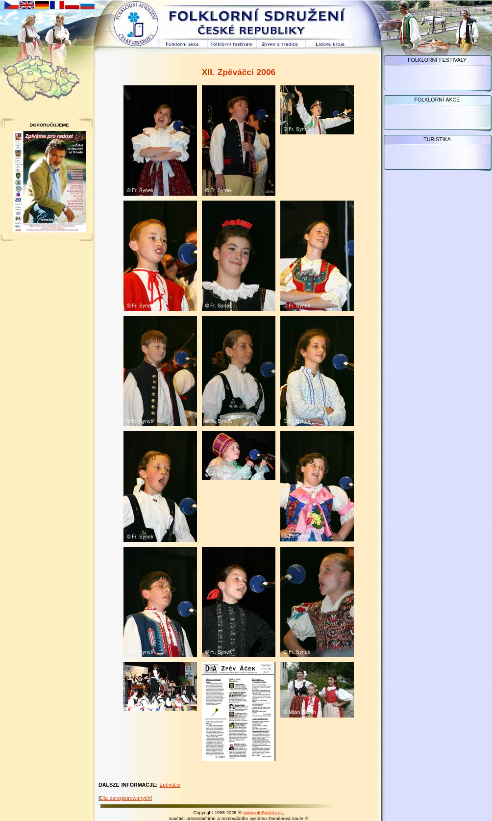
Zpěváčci (170, 785)
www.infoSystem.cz (263, 812)
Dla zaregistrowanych (125, 798)
